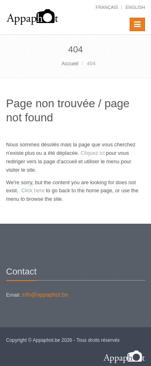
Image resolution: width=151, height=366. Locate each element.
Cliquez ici (92, 153)
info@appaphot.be (45, 294)
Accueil (70, 63)
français (106, 7)
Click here (33, 190)
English (135, 7)
